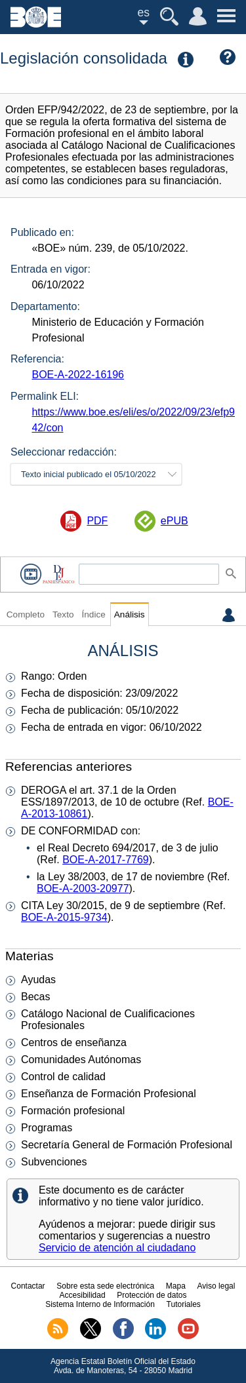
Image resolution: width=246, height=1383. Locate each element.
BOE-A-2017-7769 (105, 859)
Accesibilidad (83, 1295)
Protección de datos (151, 1295)
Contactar (28, 1286)
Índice (93, 614)
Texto (63, 614)
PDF (97, 520)
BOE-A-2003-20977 (83, 888)
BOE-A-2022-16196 (77, 374)
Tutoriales (184, 1304)
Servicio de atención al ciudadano (117, 1247)
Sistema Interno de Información (100, 1304)
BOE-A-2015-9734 (64, 917)
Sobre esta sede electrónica (105, 1286)
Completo (26, 614)
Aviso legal (216, 1286)
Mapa (176, 1286)
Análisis (129, 614)
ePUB (174, 520)
